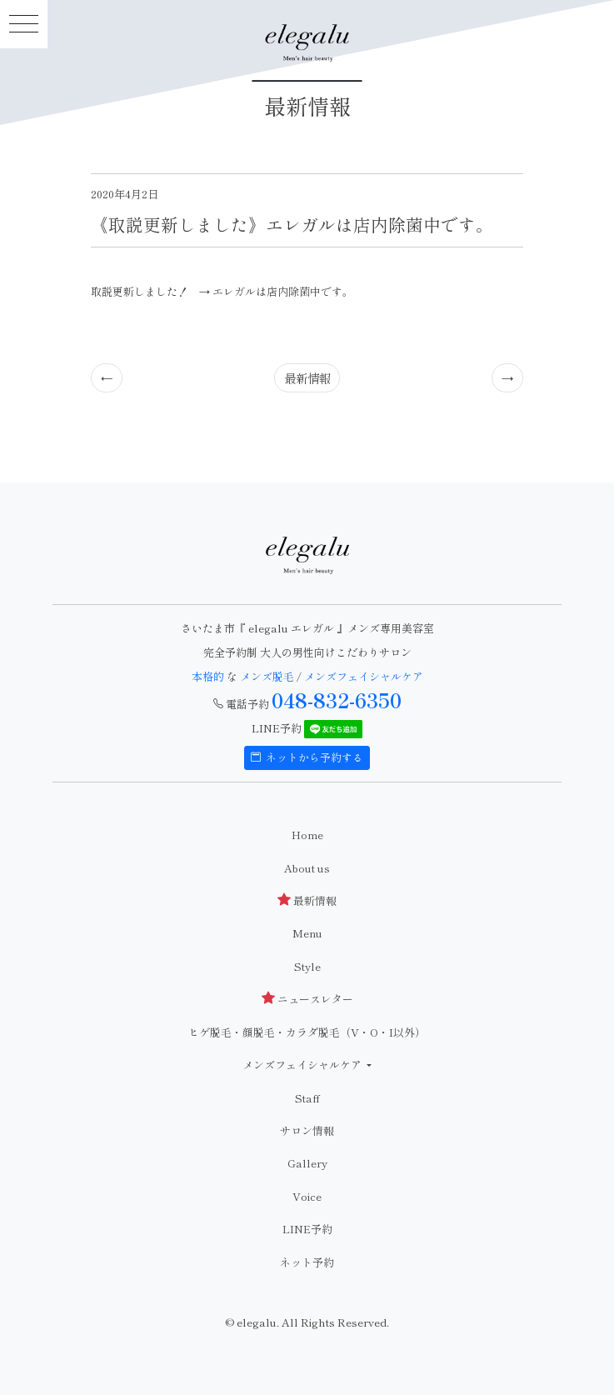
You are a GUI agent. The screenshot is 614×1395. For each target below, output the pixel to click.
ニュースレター (307, 999)
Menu (307, 933)
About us (307, 868)
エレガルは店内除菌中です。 (282, 291)
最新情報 (307, 378)
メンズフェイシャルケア (363, 676)
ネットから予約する (307, 757)
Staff (307, 1098)
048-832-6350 (337, 700)
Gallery (307, 1163)
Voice (307, 1196)
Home (307, 834)
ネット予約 (307, 1262)
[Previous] (106, 377)
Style (307, 966)
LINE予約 (307, 1229)
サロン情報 (307, 1130)
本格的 (209, 676)
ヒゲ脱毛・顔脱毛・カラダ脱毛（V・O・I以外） (307, 1032)
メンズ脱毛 (267, 676)
